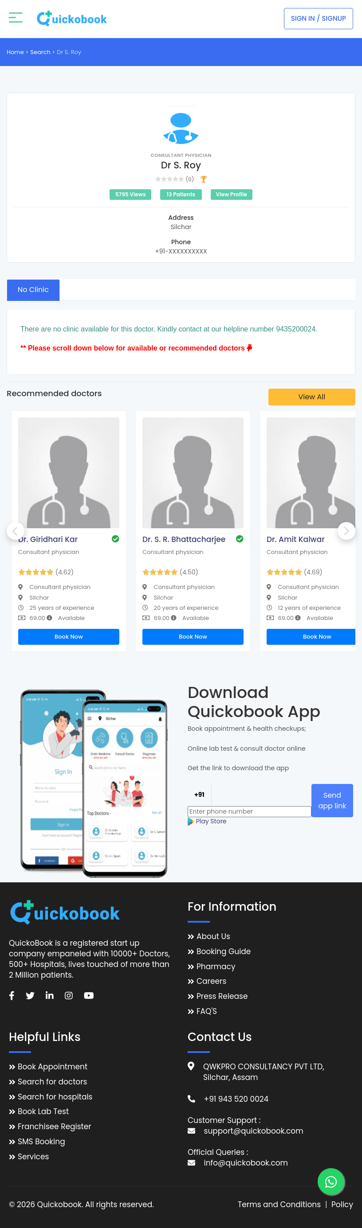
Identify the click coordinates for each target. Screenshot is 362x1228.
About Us (213, 937)
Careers (211, 981)
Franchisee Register (54, 1127)
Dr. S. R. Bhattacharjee (183, 539)
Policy (342, 1205)
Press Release (222, 996)
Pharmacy (216, 967)
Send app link (332, 800)
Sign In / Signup (318, 18)
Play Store (207, 821)
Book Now (69, 636)
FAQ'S (207, 1011)
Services (33, 1157)
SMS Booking (41, 1142)
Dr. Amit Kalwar (296, 539)
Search (40, 52)
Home (15, 52)
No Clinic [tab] (33, 290)
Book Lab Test (43, 1112)
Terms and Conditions (279, 1205)
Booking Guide (224, 952)
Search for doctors (52, 1082)
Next (346, 531)
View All (311, 397)
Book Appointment (52, 1067)
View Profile (231, 194)
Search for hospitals (55, 1097)
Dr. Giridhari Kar (48, 539)
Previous (15, 531)
